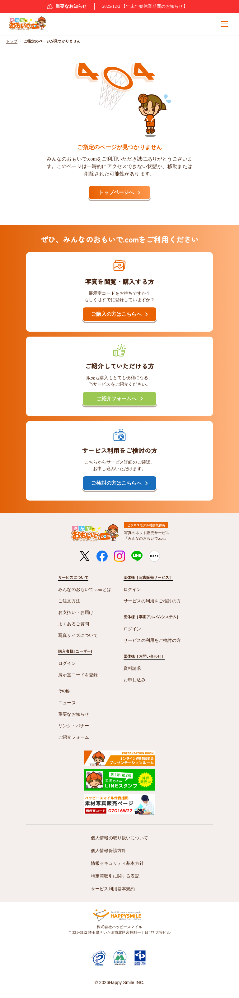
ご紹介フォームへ (116, 398)
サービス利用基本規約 (113, 889)
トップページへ (116, 192)
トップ (11, 41)
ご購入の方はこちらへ (116, 314)
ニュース (67, 703)
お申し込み (135, 680)
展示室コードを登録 (78, 675)
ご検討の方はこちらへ (116, 483)
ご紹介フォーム (73, 737)
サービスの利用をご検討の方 (152, 601)
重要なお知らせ (73, 714)
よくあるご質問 (73, 624)
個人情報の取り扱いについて (119, 838)
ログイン (67, 663)
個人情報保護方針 (108, 850)
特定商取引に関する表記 (115, 876)
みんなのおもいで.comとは (84, 589)
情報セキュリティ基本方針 (117, 863)
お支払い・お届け (75, 612)
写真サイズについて (78, 635)
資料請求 (132, 668)
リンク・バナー (73, 726)
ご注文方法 (69, 601)
